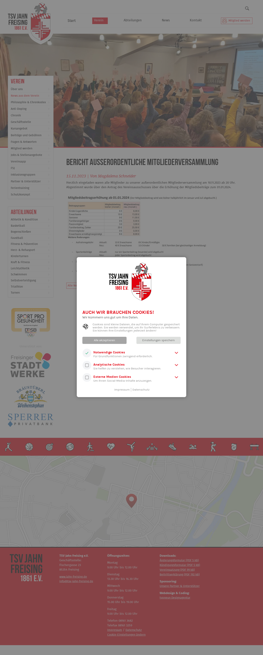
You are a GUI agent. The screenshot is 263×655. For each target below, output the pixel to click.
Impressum (122, 389)
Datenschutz (141, 389)
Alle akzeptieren (105, 340)
